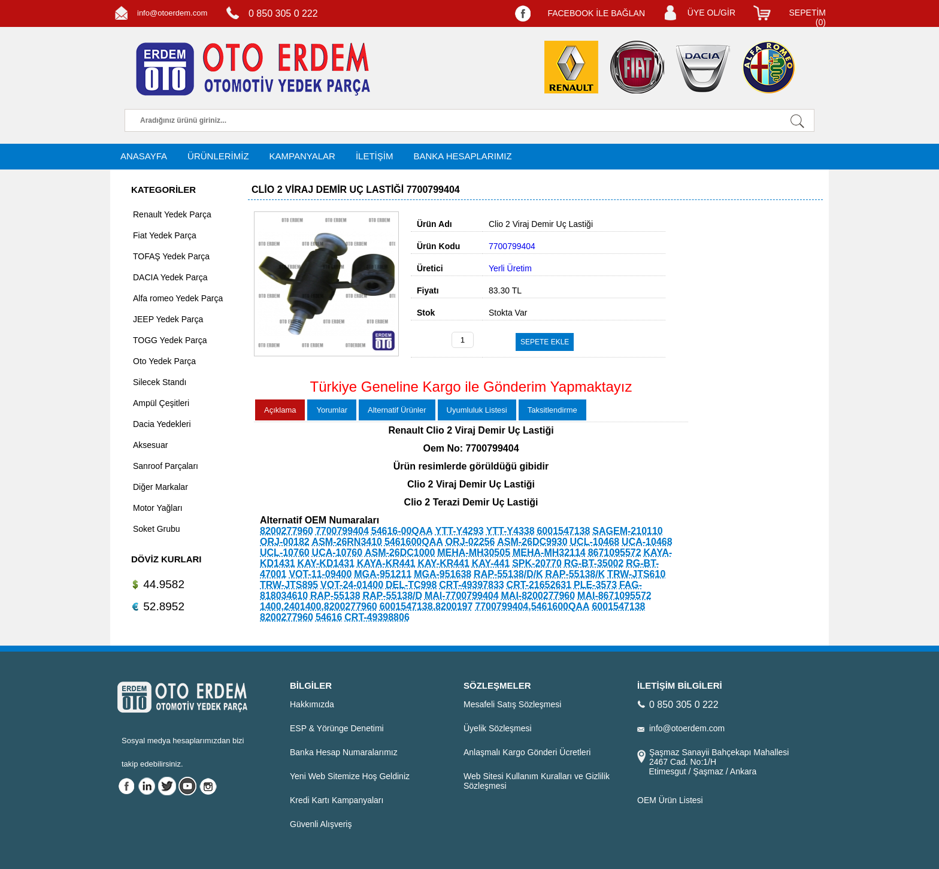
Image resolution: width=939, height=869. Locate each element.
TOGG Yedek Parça (170, 340)
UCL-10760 (285, 552)
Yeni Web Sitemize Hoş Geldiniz (350, 776)
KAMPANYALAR (302, 156)
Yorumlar (331, 409)
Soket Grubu (156, 529)
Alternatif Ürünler (397, 409)
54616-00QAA (402, 531)
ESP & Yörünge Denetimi (337, 728)
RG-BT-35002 (594, 563)
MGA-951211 (382, 574)
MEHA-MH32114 (549, 552)
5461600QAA (413, 542)
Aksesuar (150, 445)
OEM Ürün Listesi (670, 800)
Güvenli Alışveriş (321, 824)
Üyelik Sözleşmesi (498, 728)
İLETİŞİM (374, 156)
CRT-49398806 (377, 617)
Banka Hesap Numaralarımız (344, 752)
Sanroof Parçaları (165, 466)
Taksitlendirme (552, 409)
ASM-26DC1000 (400, 552)
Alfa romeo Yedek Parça (178, 298)
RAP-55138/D (392, 596)
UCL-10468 (595, 542)
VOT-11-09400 (320, 574)
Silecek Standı (160, 382)
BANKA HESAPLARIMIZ (462, 156)
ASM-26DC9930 (532, 542)
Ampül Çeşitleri (161, 403)
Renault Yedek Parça (172, 214)
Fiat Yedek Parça (164, 235)
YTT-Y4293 (459, 531)
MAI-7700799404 (462, 596)
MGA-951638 (442, 574)
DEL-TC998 (411, 585)
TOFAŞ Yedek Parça (171, 256)
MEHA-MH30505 (473, 552)
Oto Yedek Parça (164, 361)
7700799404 (342, 531)
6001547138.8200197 (426, 606)
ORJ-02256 (470, 542)
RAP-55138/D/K (508, 574)
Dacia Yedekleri (162, 424)
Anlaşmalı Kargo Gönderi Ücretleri (527, 752)
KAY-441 (491, 563)
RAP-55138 (335, 596)
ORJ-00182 (285, 542)
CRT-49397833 (471, 585)
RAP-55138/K (575, 574)
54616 (329, 617)
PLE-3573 (595, 585)
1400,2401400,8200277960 (318, 606)
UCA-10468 (647, 542)
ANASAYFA (143, 156)
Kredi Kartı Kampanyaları (336, 800)
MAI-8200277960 (538, 596)
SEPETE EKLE (544, 342)
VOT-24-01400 (351, 585)
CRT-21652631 (539, 585)
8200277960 (286, 531)
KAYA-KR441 (386, 563)
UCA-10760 (337, 552)
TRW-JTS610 (636, 574)
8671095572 (614, 552)
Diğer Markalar (160, 487)
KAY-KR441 (443, 563)
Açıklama (280, 409)
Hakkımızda (312, 704)
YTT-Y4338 (510, 531)
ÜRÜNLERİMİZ (218, 156)
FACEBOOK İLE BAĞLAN (596, 13)
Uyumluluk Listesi (477, 409)
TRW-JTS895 (289, 585)
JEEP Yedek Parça (168, 319)
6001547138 (563, 531)
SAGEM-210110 (627, 531)
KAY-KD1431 (326, 563)
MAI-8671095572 (614, 596)
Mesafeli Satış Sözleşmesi (512, 704)
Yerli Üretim (510, 268)
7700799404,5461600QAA (532, 606)
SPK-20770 (537, 563)
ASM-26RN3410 (347, 542)
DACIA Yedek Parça (170, 277)
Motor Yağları (158, 508)
